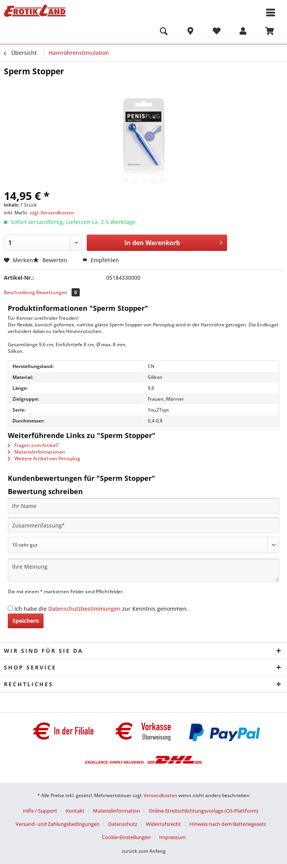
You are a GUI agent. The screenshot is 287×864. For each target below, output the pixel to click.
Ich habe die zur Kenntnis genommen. (101, 608)
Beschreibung (19, 292)
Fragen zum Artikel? (33, 445)
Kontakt (75, 810)
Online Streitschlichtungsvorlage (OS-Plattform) (203, 810)
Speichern (25, 620)
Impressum (172, 837)
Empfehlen (100, 260)
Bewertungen (58, 292)
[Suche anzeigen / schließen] (164, 32)
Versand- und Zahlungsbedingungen (58, 823)
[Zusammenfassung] (143, 525)
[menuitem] (164, 32)
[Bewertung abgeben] (143, 545)
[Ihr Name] (143, 505)
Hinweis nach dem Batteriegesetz (227, 823)
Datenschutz (122, 823)
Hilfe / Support (40, 810)
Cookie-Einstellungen (126, 837)
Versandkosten (160, 795)
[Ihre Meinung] (143, 570)
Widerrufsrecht (163, 823)
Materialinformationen (36, 452)
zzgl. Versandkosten (52, 212)
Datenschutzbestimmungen (84, 608)
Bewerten (51, 260)
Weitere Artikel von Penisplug (44, 458)
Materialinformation (116, 810)
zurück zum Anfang (144, 851)
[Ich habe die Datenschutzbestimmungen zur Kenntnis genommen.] (10, 608)
